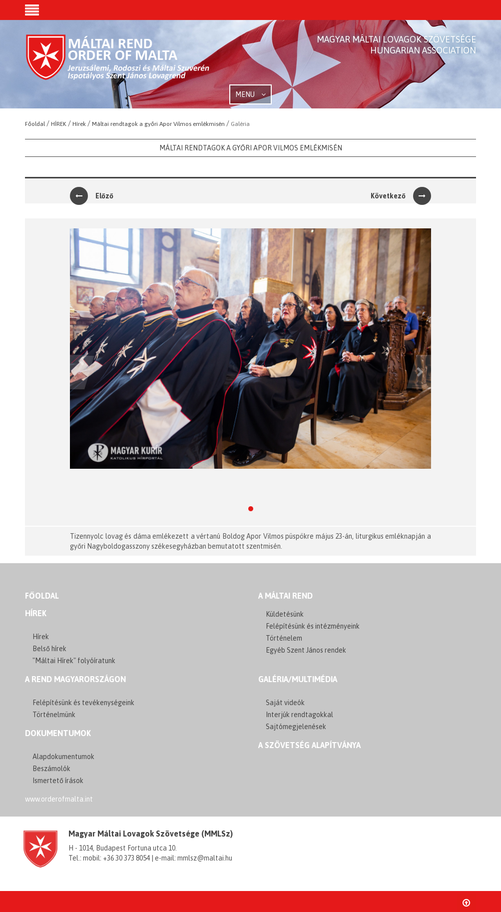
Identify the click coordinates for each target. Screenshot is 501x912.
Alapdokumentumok (63, 757)
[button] (32, 11)
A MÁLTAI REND (285, 595)
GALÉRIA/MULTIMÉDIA (297, 679)
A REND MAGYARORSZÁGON (75, 679)
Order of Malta (118, 65)
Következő (401, 196)
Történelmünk (53, 715)
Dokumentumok (58, 733)
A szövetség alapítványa (309, 745)
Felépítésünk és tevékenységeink (83, 703)
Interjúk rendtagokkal (299, 715)
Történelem (284, 638)
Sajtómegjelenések (296, 727)
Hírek (35, 613)
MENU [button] (250, 94)
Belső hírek (49, 649)
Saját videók (285, 703)
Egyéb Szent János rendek (306, 650)
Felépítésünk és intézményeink (313, 626)
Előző (91, 196)
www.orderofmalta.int (59, 799)
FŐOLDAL (42, 595)
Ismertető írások (57, 781)
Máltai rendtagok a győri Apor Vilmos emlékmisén (250, 148)
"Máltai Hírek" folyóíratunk (73, 661)
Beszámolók (51, 769)
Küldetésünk (285, 614)
